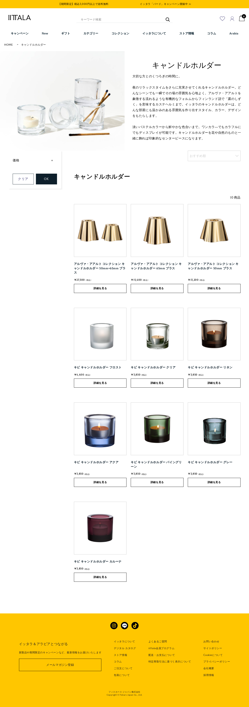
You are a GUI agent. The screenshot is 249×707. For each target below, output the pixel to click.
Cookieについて (213, 655)
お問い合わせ (211, 641)
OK (46, 179)
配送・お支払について (161, 655)
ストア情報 (120, 655)
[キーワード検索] (165, 17)
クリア (23, 179)
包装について (122, 675)
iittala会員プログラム (161, 648)
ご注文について (123, 668)
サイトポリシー (212, 648)
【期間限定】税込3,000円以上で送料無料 (83, 4)
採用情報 (208, 675)
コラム (118, 661)
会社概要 (208, 668)
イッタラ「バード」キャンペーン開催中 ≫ (165, 4)
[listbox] (214, 156)
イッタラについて (124, 641)
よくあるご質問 (157, 641)
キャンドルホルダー (33, 44)
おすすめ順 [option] (198, 156)
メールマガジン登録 (60, 665)
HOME (8, 44)
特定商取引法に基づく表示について (169, 661)
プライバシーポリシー (216, 661)
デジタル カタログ (125, 648)
